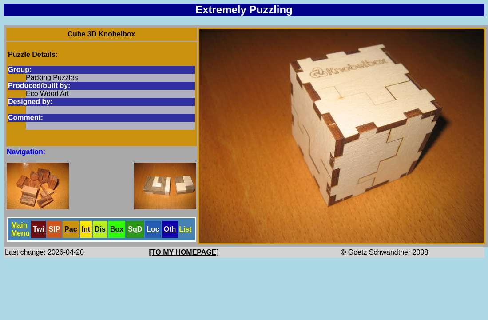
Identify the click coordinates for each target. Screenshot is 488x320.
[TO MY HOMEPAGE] (184, 252)
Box (116, 229)
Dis (100, 229)
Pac (70, 229)
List (185, 229)
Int (86, 229)
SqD (135, 229)
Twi (38, 229)
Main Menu (20, 229)
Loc (153, 229)
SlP (54, 229)
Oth (170, 229)
